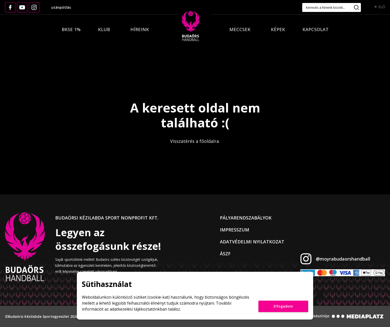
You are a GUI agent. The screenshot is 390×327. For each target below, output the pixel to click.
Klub (104, 29)
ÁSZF (225, 254)
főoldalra (209, 141)
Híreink (139, 29)
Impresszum (234, 230)
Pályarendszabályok (246, 218)
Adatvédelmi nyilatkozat (252, 242)
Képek (278, 29)
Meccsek (239, 29)
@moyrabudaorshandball (343, 259)
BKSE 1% (71, 29)
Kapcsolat (315, 29)
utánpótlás (61, 7)
